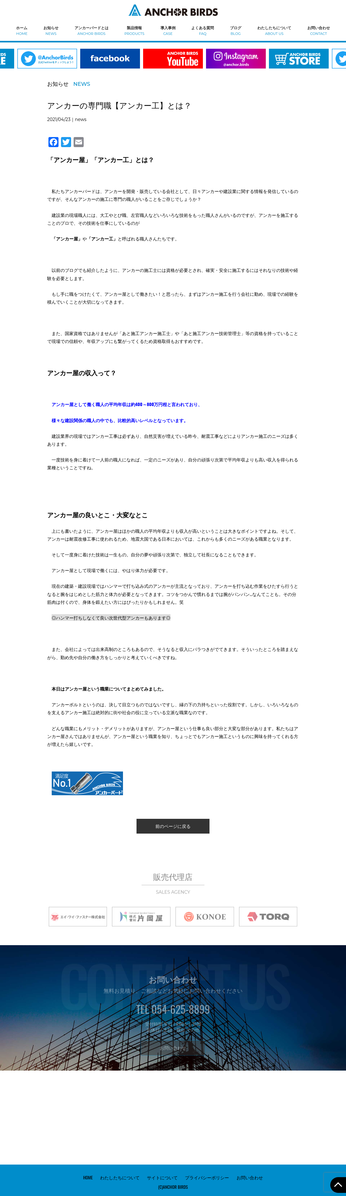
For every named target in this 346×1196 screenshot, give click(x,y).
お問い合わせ (318, 30)
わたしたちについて (274, 30)
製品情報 (134, 30)
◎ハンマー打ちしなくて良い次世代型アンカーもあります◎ (111, 617)
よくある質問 (202, 30)
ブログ (235, 30)
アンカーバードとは (92, 30)
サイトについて (162, 1177)
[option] (110, 62)
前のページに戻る (173, 826)
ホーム (21, 30)
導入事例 (168, 30)
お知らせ (51, 30)
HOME (87, 1177)
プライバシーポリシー (207, 1177)
